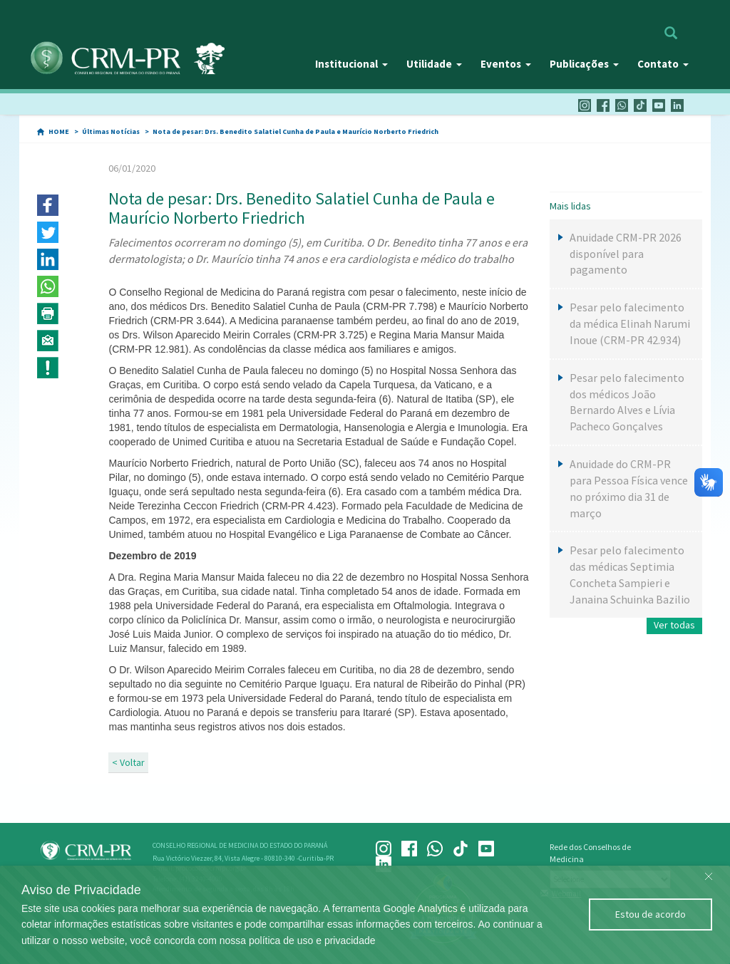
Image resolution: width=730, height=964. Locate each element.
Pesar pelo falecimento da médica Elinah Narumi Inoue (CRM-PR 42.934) (630, 323)
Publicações (584, 64)
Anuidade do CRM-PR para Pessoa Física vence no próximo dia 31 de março (629, 488)
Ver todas (674, 624)
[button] (47, 205)
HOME (58, 131)
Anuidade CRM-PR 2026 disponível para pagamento (626, 253)
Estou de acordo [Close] (650, 914)
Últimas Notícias (111, 131)
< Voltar (128, 762)
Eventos (505, 64)
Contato (663, 64)
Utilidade (434, 64)
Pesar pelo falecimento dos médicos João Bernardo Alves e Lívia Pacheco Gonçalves (627, 402)
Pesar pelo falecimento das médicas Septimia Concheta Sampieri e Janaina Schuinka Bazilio (630, 574)
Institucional (351, 64)
